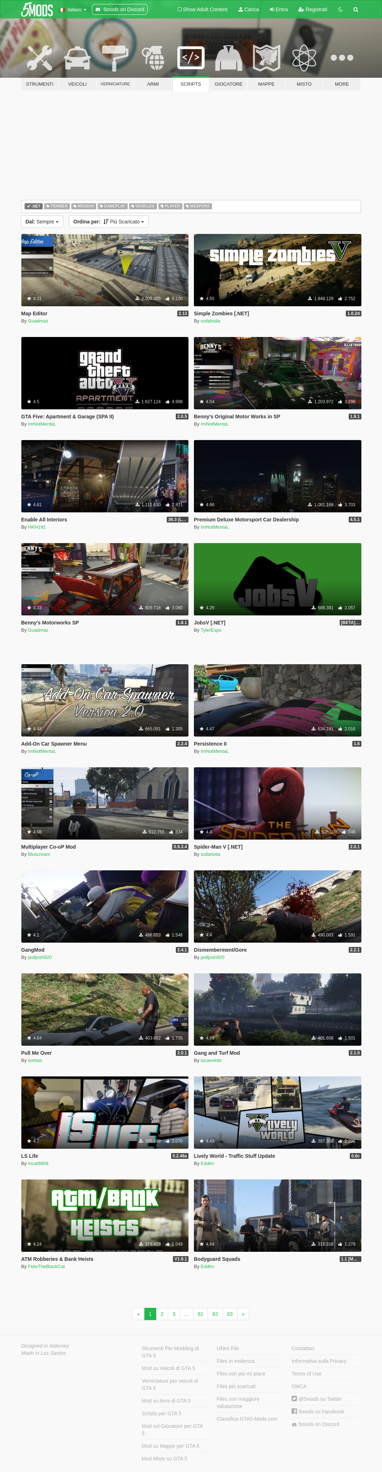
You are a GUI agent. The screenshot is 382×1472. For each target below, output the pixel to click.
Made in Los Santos (43, 1353)
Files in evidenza (235, 1361)
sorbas (35, 1060)
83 (230, 1314)
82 (215, 1314)
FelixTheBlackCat (46, 1266)
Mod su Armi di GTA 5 (166, 1401)
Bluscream (39, 854)
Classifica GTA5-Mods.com (247, 1419)
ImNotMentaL (42, 424)
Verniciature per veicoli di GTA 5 (170, 1384)
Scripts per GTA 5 (161, 1413)
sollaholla (210, 321)
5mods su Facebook (318, 1411)
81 (201, 1314)
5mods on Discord (315, 1424)
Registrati (312, 9)
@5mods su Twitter (317, 1399)
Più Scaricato (108, 222)
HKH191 (37, 527)
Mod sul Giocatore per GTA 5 (172, 1429)
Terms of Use (306, 1374)
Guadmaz (38, 321)
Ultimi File (228, 1348)
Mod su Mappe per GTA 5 (170, 1446)
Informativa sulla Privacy (319, 1361)
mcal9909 (38, 1163)
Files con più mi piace (241, 1374)
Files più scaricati (236, 1386)
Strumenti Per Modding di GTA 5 (170, 1351)
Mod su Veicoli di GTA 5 (168, 1368)
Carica (248, 9)
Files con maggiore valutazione (238, 1402)
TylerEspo (211, 630)
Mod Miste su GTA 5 (164, 1459)
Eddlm (207, 1163)
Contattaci (303, 1348)
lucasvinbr (211, 1060)
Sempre (42, 222)
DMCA (299, 1386)
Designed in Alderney (45, 1346)
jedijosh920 (40, 957)
